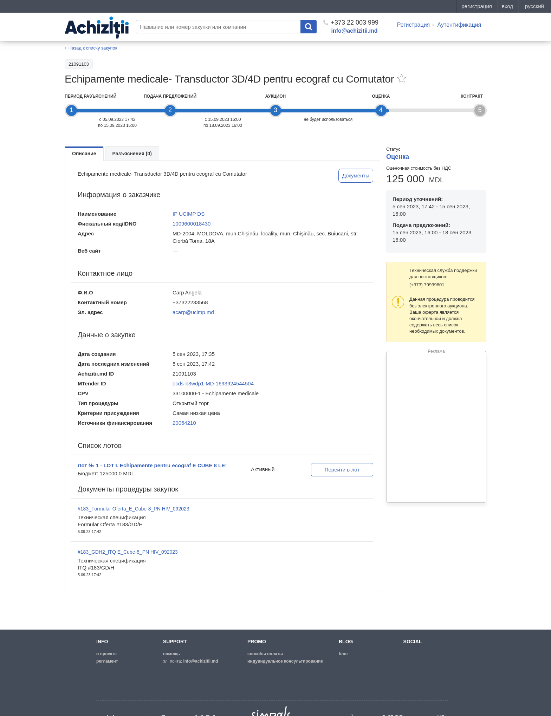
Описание (84, 153)
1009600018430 (191, 224)
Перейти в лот (342, 470)
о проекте (106, 653)
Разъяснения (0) (132, 153)
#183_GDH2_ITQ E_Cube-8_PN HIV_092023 (128, 552)
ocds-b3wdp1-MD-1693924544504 (213, 383)
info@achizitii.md (354, 31)
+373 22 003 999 (350, 22)
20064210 (184, 423)
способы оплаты (265, 653)
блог (343, 653)
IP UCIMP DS (189, 214)
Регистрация (413, 25)
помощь (171, 653)
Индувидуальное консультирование (285, 661)
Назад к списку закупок (93, 48)
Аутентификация (459, 25)
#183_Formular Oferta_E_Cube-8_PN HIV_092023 (133, 509)
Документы (355, 175)
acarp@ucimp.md (193, 312)
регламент (107, 661)
